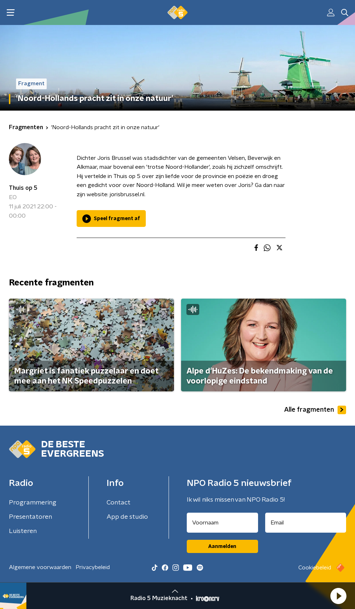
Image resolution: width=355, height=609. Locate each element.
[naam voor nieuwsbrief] (222, 523)
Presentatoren (30, 517)
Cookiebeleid (314, 567)
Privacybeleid (93, 567)
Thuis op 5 (23, 188)
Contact (118, 502)
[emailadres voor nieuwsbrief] (305, 523)
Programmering (32, 502)
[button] (338, 595)
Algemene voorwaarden (40, 567)
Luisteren (23, 531)
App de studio (127, 517)
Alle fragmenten (315, 410)
